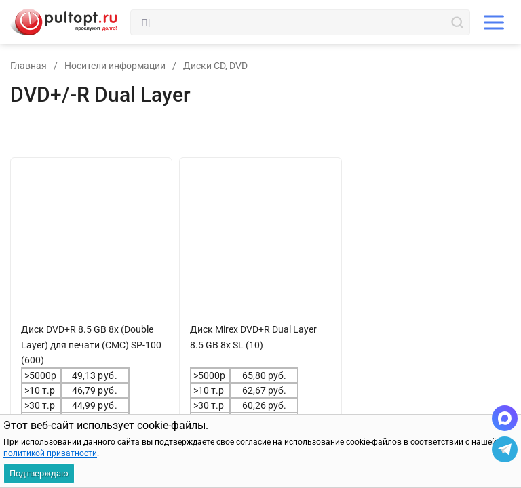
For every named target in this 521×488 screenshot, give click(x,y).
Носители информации (115, 65)
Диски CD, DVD (215, 65)
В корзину (63, 457)
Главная (28, 65)
